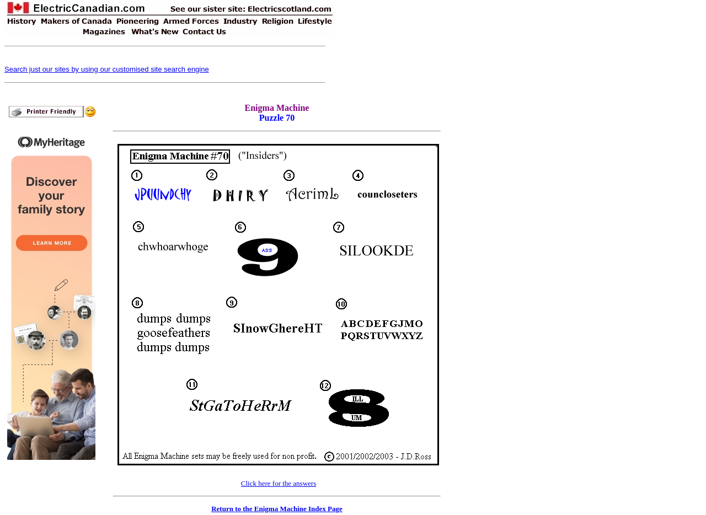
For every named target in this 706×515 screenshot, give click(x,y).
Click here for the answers (278, 483)
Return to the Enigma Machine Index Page (277, 509)
